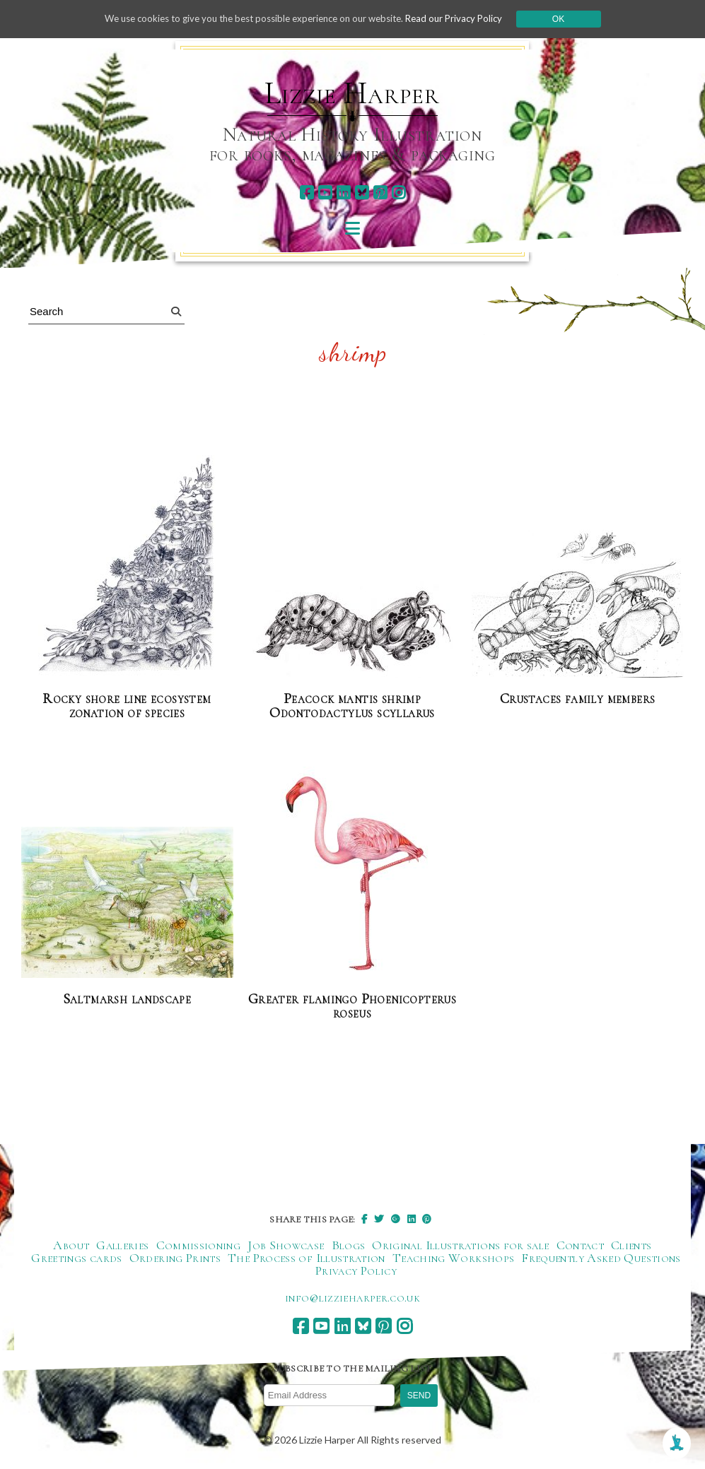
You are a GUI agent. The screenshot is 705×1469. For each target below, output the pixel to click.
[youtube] (325, 192)
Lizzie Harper (351, 93)
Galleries (122, 1245)
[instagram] (398, 192)
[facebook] (306, 192)
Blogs (349, 1245)
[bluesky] (361, 192)
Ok (572, 19)
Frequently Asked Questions (600, 1258)
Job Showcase (285, 1245)
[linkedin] (343, 192)
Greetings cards (76, 1258)
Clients (631, 1245)
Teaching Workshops (453, 1258)
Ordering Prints (175, 1258)
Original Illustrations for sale (460, 1245)
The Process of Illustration (306, 1258)
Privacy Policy (356, 1271)
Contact (581, 1245)
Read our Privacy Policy (465, 19)
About (71, 1245)
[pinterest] (380, 192)
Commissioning (198, 1245)
